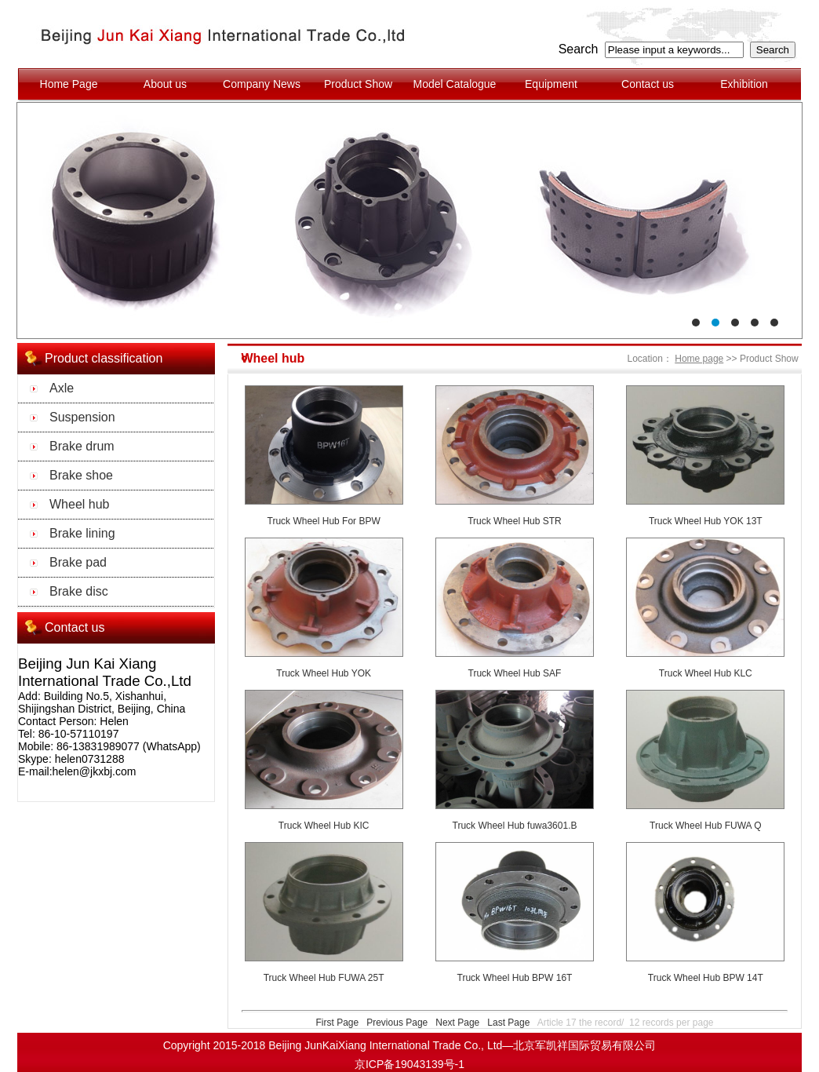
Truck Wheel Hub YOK (323, 673)
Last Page (508, 1022)
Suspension (82, 417)
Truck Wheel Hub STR (515, 521)
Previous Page (397, 1022)
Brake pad (78, 562)
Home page (699, 358)
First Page (337, 1022)
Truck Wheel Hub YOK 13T (706, 521)
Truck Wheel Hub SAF (515, 673)
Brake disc (78, 591)
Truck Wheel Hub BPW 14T (705, 977)
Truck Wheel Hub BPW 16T (515, 977)
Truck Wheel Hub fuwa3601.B (515, 825)
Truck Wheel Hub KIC (323, 825)
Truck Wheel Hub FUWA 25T (324, 977)
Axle (61, 388)
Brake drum (82, 446)
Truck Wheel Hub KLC (705, 673)
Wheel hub (79, 504)
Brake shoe (81, 475)
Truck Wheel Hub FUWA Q (705, 825)
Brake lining (82, 533)
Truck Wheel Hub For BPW (324, 521)
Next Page (457, 1022)
